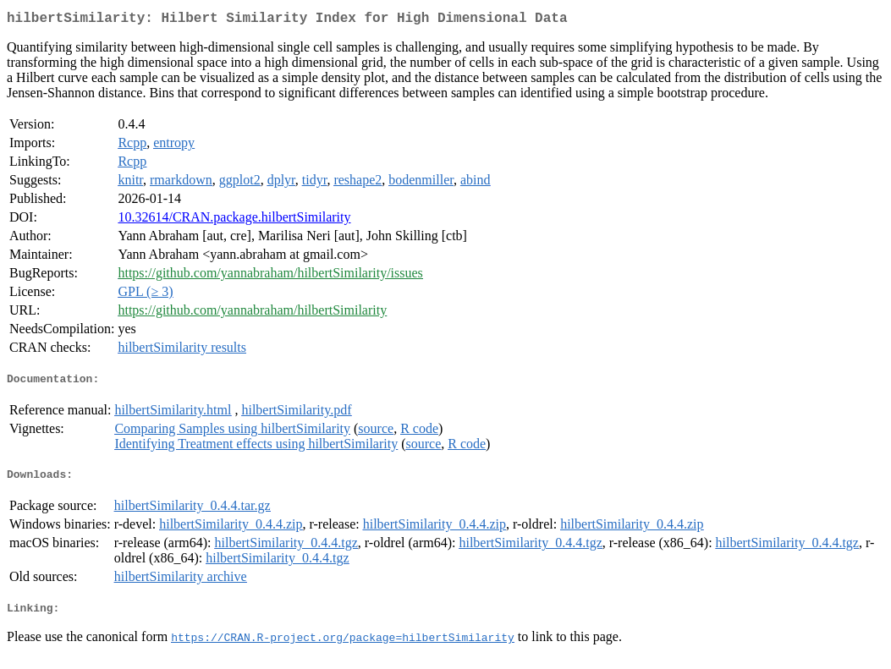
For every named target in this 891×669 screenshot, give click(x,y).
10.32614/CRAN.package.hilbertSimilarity (234, 220)
